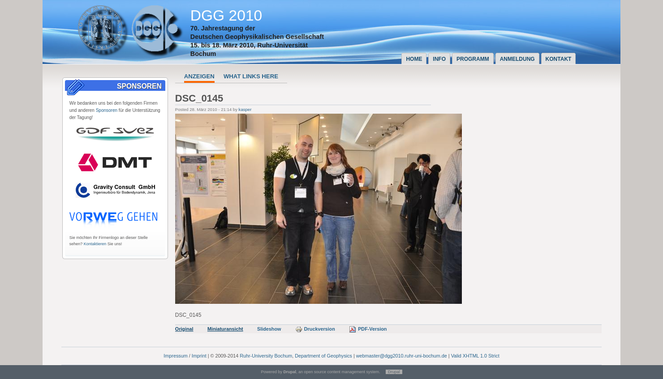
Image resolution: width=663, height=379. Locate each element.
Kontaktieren (95, 244)
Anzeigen (199, 76)
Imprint (199, 355)
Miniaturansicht (225, 329)
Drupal (394, 372)
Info (439, 59)
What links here (251, 76)
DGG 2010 (226, 15)
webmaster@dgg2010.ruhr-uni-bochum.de (401, 355)
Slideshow (269, 329)
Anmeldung (517, 59)
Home (414, 59)
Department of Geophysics (323, 355)
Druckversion (315, 329)
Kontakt (559, 59)
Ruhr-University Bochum (266, 355)
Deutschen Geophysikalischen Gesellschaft (257, 36)
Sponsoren (106, 110)
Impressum (175, 355)
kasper (245, 109)
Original (184, 329)
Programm (472, 59)
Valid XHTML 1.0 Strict (475, 355)
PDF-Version (368, 329)
